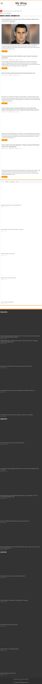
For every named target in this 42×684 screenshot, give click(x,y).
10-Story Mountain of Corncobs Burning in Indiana (12, 442)
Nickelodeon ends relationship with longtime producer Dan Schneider (16, 414)
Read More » (4, 51)
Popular (7, 181)
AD (18, 679)
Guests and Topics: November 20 (7, 302)
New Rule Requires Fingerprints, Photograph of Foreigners (12, 229)
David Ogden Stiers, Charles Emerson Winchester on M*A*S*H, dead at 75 (17, 390)
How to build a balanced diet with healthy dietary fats (18, 73)
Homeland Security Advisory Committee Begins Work (12, 10)
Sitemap (27, 679)
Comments (12, 181)
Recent (2, 181)
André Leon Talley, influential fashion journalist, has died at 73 (14, 521)
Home (2, 13)
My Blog (21, 3)
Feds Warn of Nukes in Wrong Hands (8, 253)
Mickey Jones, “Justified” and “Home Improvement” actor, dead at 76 (16, 366)
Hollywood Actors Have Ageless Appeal (8, 277)
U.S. (11, 111)
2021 (5, 13)
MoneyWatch (13, 59)
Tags (17, 181)
